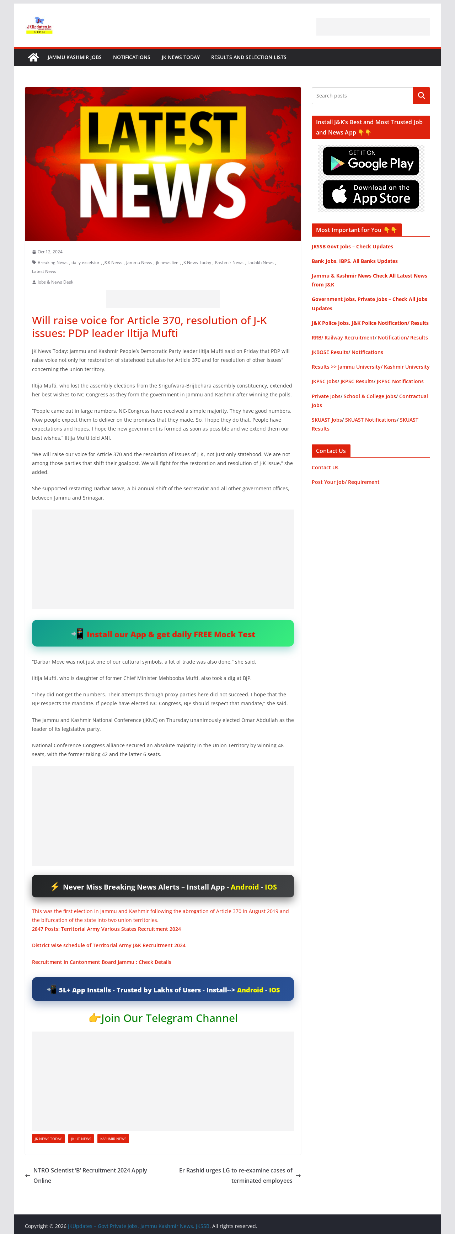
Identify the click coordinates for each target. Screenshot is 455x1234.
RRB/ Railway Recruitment (343, 337)
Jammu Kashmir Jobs (75, 57)
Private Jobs (326, 396)
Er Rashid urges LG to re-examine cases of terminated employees (240, 1175)
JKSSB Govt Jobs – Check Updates (352, 246)
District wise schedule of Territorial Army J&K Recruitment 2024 (109, 945)
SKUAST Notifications (371, 419)
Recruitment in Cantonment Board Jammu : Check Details (101, 962)
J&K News (112, 262)
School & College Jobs (370, 396)
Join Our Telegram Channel (169, 1018)
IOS (271, 887)
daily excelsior (85, 262)
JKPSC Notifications (400, 381)
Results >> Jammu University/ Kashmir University (371, 366)
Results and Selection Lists (249, 57)
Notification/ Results (403, 337)
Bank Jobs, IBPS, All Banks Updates (355, 261)
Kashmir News (229, 262)
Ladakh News (260, 262)
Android (245, 887)
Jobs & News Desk (55, 282)
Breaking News (53, 262)
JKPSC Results (357, 381)
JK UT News (81, 1138)
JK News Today (181, 57)
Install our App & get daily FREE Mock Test (171, 634)
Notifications (131, 57)
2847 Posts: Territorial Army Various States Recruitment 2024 (106, 929)
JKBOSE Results (330, 352)
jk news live (167, 262)
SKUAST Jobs (327, 419)
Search (421, 96)
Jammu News (139, 262)
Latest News (44, 271)
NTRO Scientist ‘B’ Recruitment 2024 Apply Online (86, 1175)
